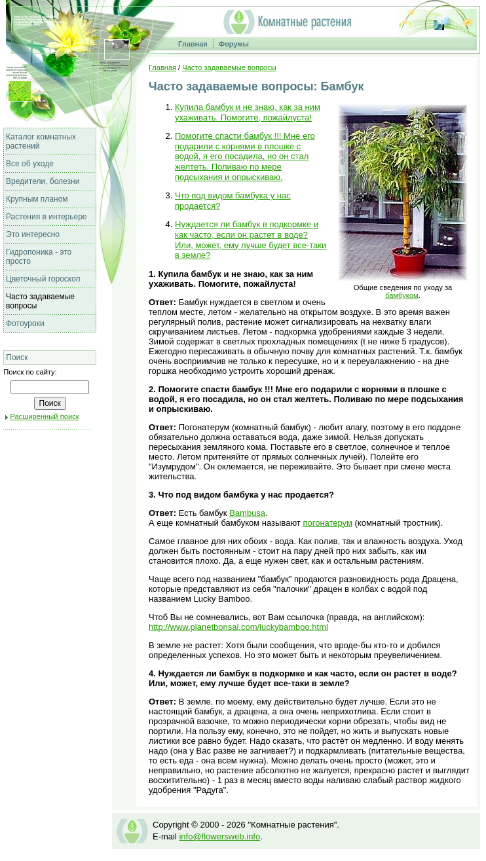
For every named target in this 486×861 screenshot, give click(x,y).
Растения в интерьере (46, 216)
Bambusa (247, 513)
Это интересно (33, 234)
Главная (193, 44)
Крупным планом (37, 199)
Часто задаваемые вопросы (229, 67)
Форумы (234, 44)
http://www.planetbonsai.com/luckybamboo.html (238, 627)
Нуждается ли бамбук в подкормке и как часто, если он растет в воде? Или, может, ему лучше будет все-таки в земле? (250, 239)
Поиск (17, 357)
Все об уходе (30, 163)
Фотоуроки (25, 323)
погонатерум (327, 523)
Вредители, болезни (42, 181)
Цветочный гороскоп (43, 279)
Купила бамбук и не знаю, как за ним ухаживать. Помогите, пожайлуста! (247, 112)
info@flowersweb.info (219, 836)
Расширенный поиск (44, 416)
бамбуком (402, 295)
